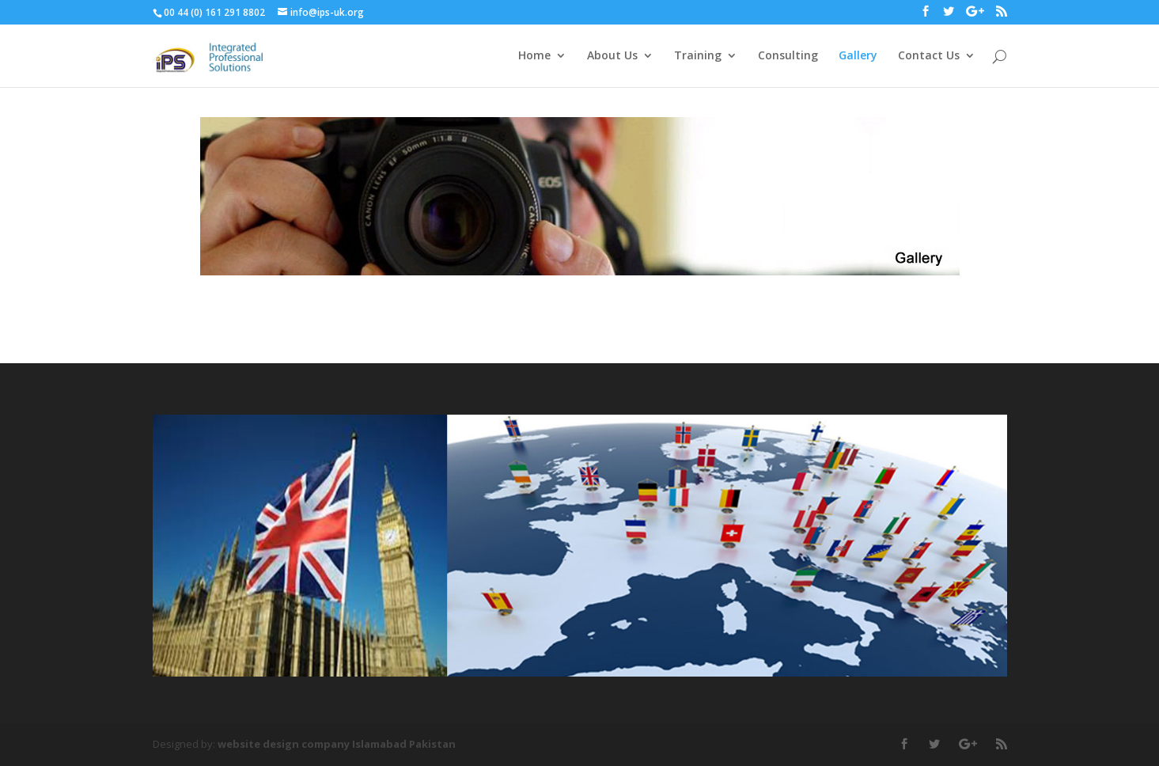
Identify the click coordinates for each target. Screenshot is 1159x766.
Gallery (858, 56)
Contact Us (929, 56)
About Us (612, 56)
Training (698, 56)
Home (534, 56)
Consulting (788, 56)
